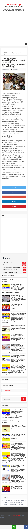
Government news (8, 264)
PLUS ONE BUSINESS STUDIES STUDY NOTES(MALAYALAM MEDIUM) (16, 306)
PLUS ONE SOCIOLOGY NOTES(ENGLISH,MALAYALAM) (18, 427)
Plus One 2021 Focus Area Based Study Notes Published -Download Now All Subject (18, 436)
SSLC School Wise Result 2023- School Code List (12, 280)
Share (14, 192)
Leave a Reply (15, 69)
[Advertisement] (14, 26)
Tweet (14, 187)
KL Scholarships (14, 4)
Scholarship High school (10, 269)
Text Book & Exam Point (10, 272)
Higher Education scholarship (11, 267)
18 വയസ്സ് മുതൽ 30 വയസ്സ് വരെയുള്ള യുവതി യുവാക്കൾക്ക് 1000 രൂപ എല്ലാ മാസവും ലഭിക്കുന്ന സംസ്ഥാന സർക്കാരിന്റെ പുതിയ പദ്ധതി (18, 358)
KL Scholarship (7, 390)
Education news (7, 262)
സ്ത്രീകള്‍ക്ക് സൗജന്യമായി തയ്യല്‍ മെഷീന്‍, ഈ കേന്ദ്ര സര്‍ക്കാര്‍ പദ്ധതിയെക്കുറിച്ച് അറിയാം (18, 327)
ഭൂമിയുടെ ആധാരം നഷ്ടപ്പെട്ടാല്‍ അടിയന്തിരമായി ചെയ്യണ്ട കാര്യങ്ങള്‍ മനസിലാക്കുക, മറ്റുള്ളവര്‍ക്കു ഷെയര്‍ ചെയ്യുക (18, 298)
